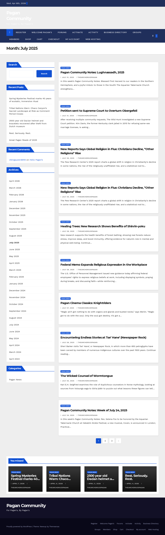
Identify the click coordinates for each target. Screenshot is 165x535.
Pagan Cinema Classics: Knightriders (85, 303)
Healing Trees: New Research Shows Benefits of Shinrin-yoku (102, 226)
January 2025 (16, 283)
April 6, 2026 (57, 484)
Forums (62, 32)
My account (72, 39)
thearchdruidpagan (86, 77)
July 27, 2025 (68, 308)
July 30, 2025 (68, 158)
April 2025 (14, 263)
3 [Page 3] (111, 440)
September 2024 (17, 311)
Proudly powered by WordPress (19, 527)
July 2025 (14, 242)
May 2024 (14, 338)
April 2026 (14, 181)
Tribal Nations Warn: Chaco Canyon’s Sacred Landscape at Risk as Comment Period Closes (29, 111)
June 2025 (14, 249)
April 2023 (14, 359)
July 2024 (14, 324)
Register (21, 32)
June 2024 (14, 331)
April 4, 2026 (133, 484)
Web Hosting (93, 39)
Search (13, 64)
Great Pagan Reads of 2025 (23, 140)
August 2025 (15, 236)
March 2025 (15, 270)
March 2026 (15, 188)
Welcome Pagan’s (42, 32)
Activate (77, 32)
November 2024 (17, 297)
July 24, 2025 (68, 415)
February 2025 (16, 277)
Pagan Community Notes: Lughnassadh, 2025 (92, 72)
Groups (137, 32)
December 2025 (17, 208)
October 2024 (16, 304)
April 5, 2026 (95, 484)
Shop (28, 39)
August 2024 (15, 318)
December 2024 (17, 290)
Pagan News (15, 379)
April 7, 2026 (19, 484)
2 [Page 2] (105, 440)
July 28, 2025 (68, 270)
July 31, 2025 (68, 77)
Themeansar (54, 527)
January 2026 (16, 201)
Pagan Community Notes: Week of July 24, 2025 (93, 410)
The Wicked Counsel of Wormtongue (86, 376)
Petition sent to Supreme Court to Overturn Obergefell (98, 110)
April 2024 (14, 345)
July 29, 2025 (68, 231)
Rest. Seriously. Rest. (20, 133)
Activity (93, 32)
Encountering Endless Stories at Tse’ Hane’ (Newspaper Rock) (103, 337)
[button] (152, 36)
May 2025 (14, 256)
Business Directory (115, 32)
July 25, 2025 (68, 381)
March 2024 (15, 352)
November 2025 (17, 215)
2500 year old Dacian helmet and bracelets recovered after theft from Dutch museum (28, 123)
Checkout (54, 39)
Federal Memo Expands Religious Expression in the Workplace (103, 264)
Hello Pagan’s (36, 160)
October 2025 (16, 222)
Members (14, 39)
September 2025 (17, 229)
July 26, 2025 (68, 342)
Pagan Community (26, 505)
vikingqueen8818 (17, 160)
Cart (40, 39)
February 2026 (16, 194)
